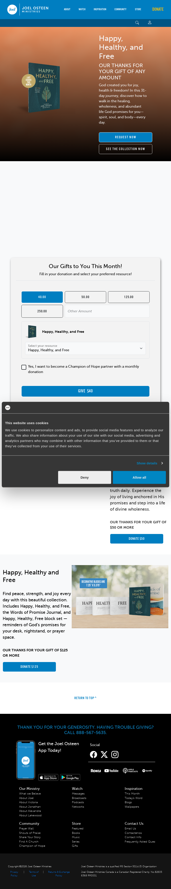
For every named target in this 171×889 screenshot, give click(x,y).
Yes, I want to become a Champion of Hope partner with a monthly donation (83, 369)
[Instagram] (114, 754)
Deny (85, 477)
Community (120, 9)
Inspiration (100, 9)
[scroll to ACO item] (125, 137)
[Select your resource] (85, 348)
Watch (82, 9)
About (67, 9)
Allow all (139, 477)
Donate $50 (137, 539)
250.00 (42, 311)
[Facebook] (93, 754)
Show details (147, 463)
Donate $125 (29, 667)
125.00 (129, 297)
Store (138, 9)
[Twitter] (104, 754)
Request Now (125, 137)
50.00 (85, 297)
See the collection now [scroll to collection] (125, 149)
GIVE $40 (85, 391)
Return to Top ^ (85, 698)
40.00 (42, 297)
